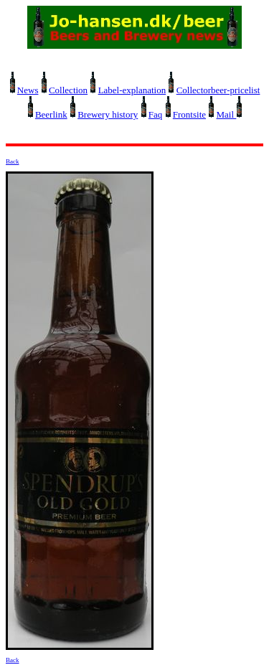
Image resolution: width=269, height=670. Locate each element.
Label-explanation (132, 90)
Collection (68, 90)
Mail (227, 114)
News (28, 90)
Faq (155, 114)
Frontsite (189, 114)
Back (12, 161)
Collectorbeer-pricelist (218, 90)
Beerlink (51, 114)
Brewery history (107, 114)
